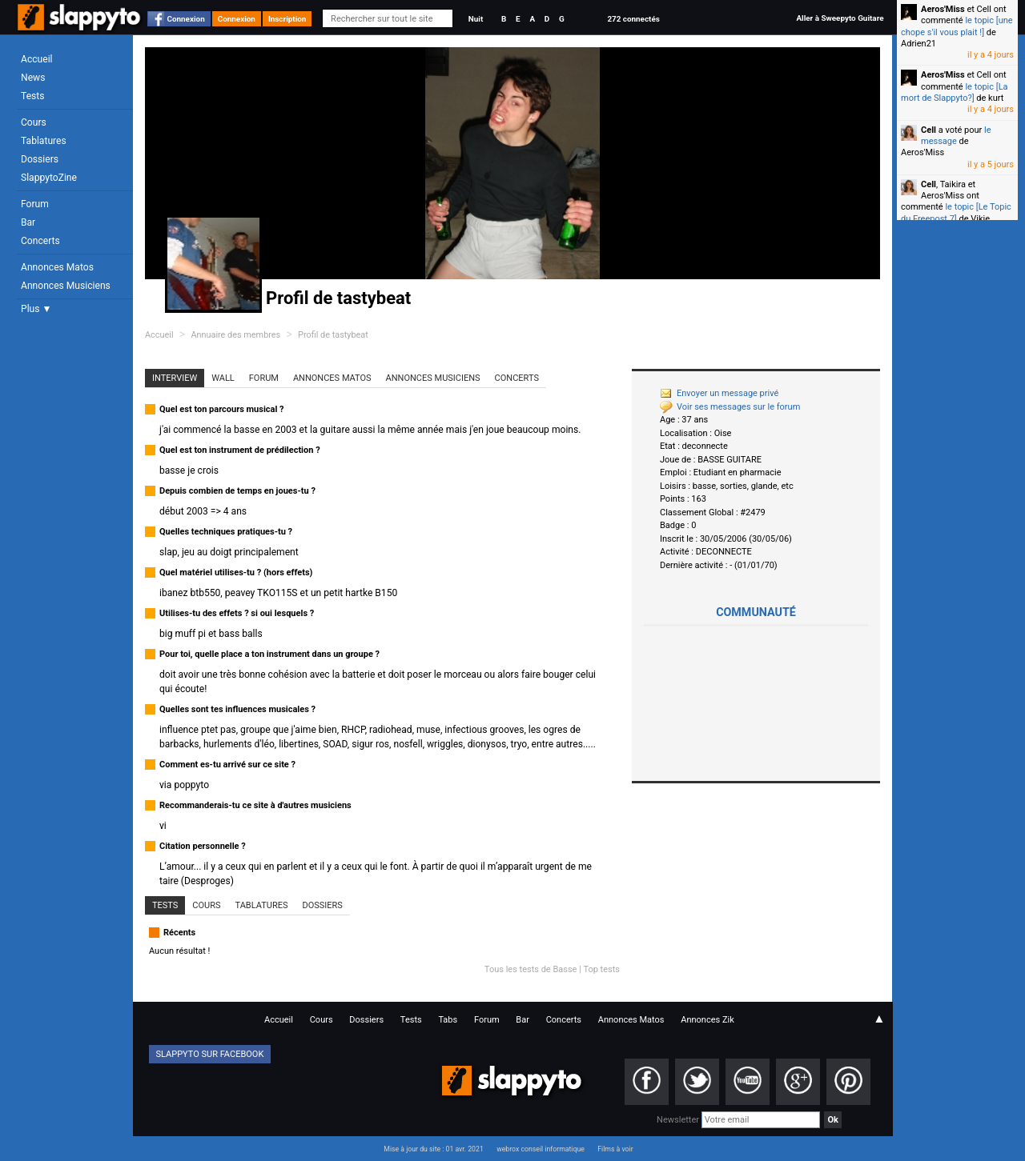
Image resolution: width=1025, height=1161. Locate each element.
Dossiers (39, 159)
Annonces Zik (707, 1020)
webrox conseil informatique (540, 1149)
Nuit (475, 18)
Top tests (601, 969)
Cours (33, 122)
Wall (223, 378)
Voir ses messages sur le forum (730, 407)
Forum (35, 204)
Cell (928, 130)
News (33, 77)
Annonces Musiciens (66, 285)
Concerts (40, 240)
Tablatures (43, 140)
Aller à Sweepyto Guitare (839, 18)
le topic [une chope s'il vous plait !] (957, 26)
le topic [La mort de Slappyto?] (954, 92)
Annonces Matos (57, 267)
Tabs (447, 1020)
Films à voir (615, 1149)
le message (956, 135)
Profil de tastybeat (333, 335)
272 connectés (633, 18)
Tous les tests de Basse (530, 969)
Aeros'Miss (943, 9)
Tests (32, 96)
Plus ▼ (36, 308)
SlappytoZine (49, 177)
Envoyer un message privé (719, 393)
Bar (28, 222)
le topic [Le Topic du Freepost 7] (956, 212)
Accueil (37, 59)
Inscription (287, 18)
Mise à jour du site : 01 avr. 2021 (433, 1149)
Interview (174, 378)
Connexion (186, 18)
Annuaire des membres (235, 335)
